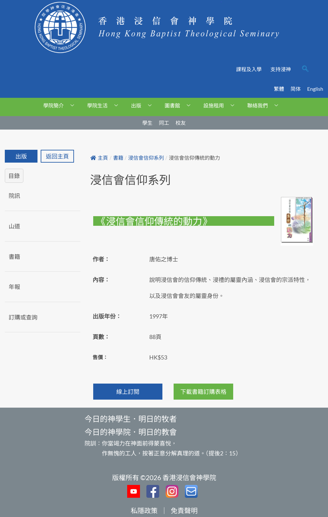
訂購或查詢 (23, 317)
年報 (14, 286)
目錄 (14, 175)
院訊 (14, 195)
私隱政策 (144, 510)
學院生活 (105, 105)
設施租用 (221, 105)
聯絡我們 (265, 105)
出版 (143, 105)
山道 (14, 226)
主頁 (99, 158)
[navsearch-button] (305, 69)
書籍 (14, 256)
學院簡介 (61, 105)
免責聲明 (184, 510)
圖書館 (180, 105)
